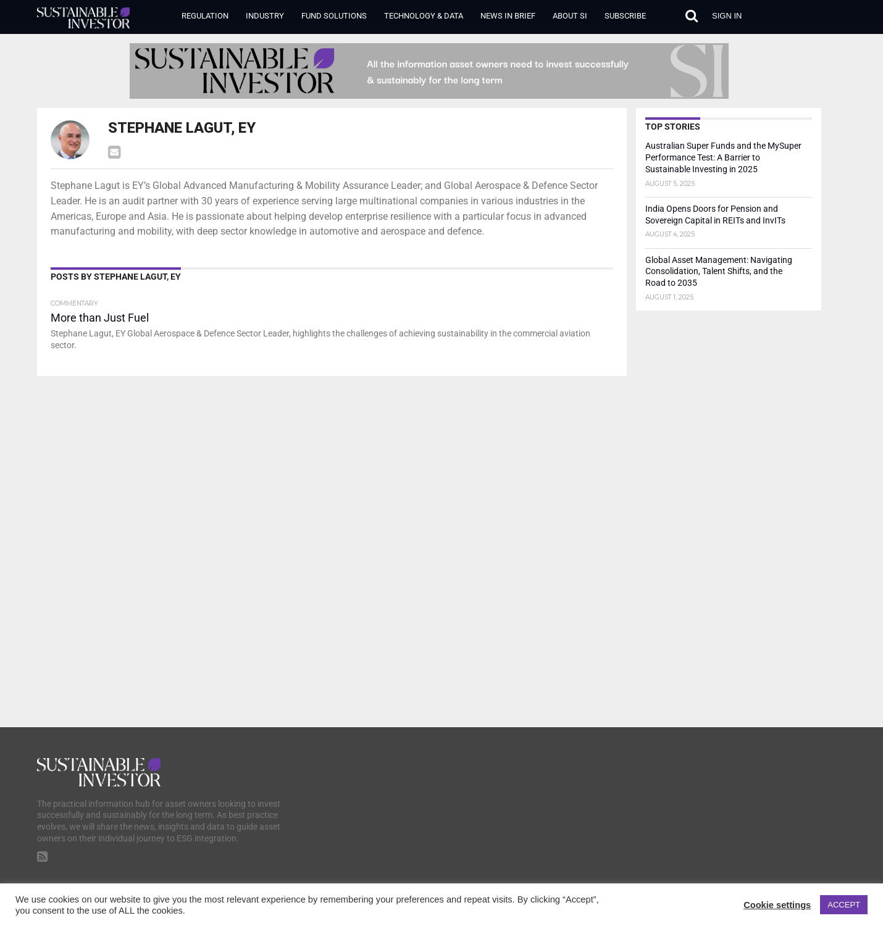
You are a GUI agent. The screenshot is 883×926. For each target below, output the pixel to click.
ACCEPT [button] (843, 904)
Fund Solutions (334, 15)
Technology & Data (423, 15)
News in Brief (507, 15)
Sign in (727, 15)
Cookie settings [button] (777, 905)
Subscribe (625, 15)
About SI (570, 15)
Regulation (205, 15)
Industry (265, 15)
